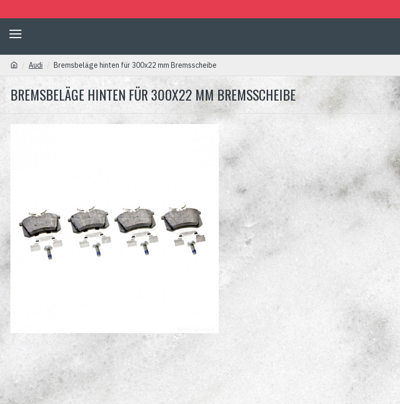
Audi (36, 65)
